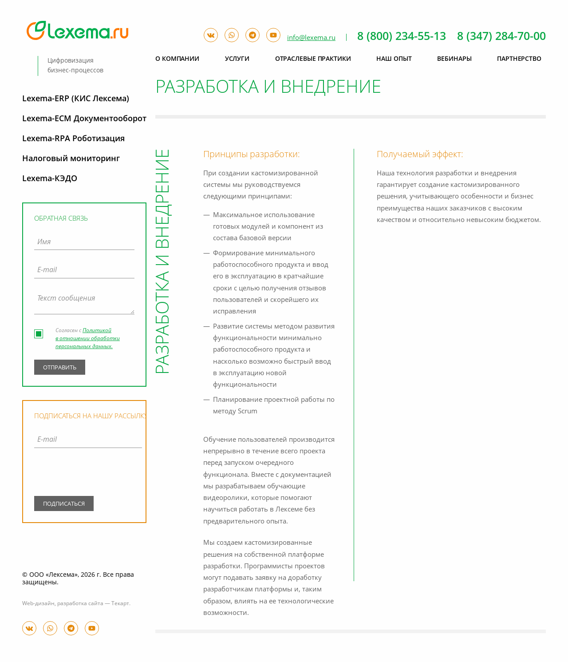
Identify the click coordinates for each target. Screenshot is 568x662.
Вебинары (454, 59)
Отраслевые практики (313, 59)
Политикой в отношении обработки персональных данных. (87, 338)
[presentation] (88, 474)
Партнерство (519, 59)
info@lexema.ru (311, 38)
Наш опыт (393, 59)
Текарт (120, 604)
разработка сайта (80, 604)
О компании (177, 59)
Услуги (237, 59)
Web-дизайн (38, 604)
